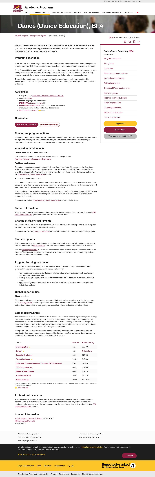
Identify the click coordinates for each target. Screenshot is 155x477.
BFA (131, 51)
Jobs (39, 466)
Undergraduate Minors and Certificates (66, 12)
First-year (18, 159)
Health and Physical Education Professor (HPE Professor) (39, 363)
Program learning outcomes (115, 98)
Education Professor (24, 355)
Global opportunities (112, 103)
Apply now (120, 123)
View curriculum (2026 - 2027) (120, 136)
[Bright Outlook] (29, 347)
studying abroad (26, 303)
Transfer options (111, 93)
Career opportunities (112, 108)
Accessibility (43, 474)
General (38, 110)
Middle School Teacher (25, 371)
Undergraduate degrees (38, 36)
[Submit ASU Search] (140, 1)
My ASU (114, 1)
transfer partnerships (29, 250)
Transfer (26, 159)
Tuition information (111, 83)
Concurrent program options (116, 73)
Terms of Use (64, 474)
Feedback (129, 456)
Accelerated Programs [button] (111, 12)
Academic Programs (39, 7)
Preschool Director (23, 375)
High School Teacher (24, 367)
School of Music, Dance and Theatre (31, 174)
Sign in (135, 1)
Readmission (46, 159)
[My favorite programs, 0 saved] (138, 13)
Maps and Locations (26, 466)
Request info (120, 130)
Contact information (112, 117)
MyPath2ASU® (39, 246)
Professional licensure (113, 113)
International (35, 159)
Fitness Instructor (23, 359)
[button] (138, 41)
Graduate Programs (91, 12)
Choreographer (22, 347)
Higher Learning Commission (92, 447)
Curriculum (108, 68)
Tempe (29, 98)
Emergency (75, 474)
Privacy (53, 474)
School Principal (22, 379)
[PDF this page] (134, 42)
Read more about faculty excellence (31, 454)
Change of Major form (42, 231)
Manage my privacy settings (92, 474)
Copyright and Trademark (27, 474)
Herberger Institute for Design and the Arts (48, 96)
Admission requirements (114, 78)
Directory (47, 466)
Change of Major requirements (117, 88)
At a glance (109, 63)
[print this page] (125, 42)
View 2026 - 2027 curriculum (26, 124)
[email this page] (129, 42)
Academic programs (21, 36)
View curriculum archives (49, 124)
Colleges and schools (124, 1)
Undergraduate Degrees (40, 12)
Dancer (18, 351)
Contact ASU (59, 466)
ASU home (107, 1)
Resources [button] (130, 12)
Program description (112, 58)
